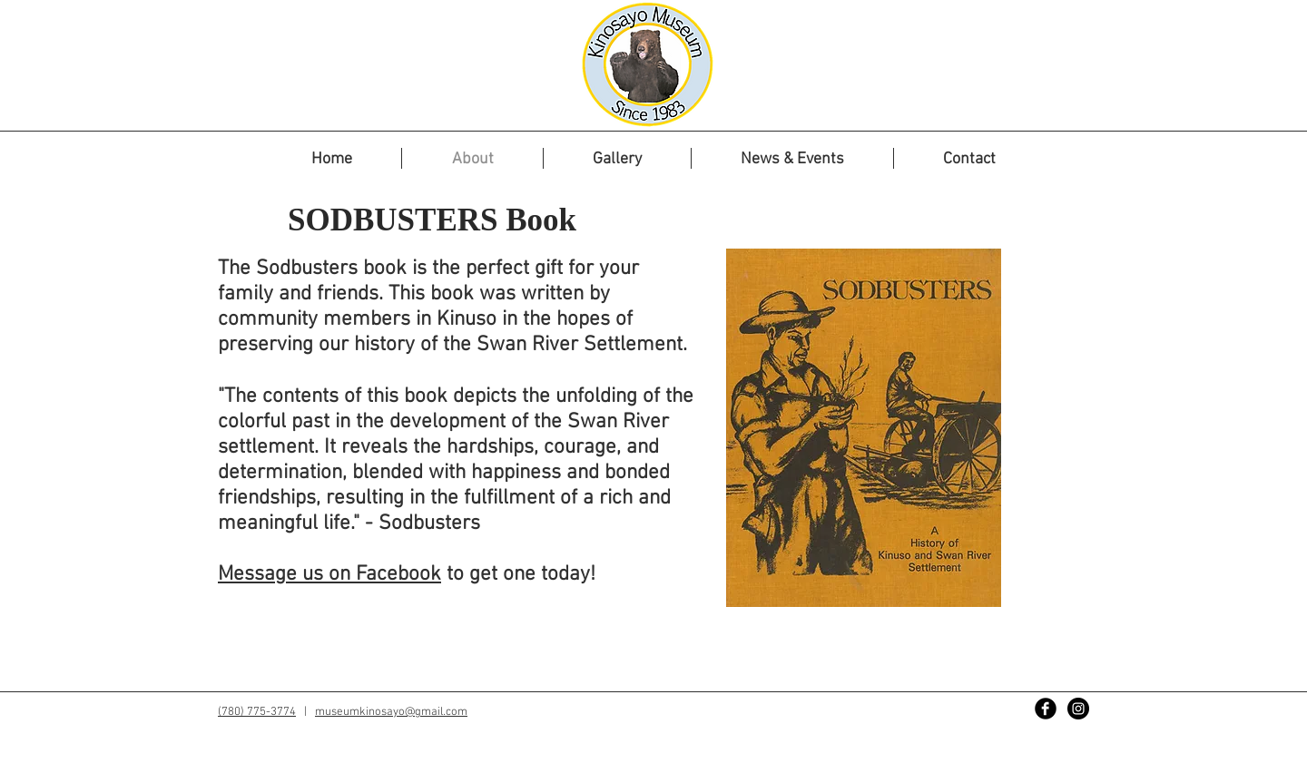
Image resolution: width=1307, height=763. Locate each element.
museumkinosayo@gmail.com (391, 712)
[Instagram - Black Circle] (1078, 708)
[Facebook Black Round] (1045, 708)
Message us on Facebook (329, 574)
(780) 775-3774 (257, 712)
